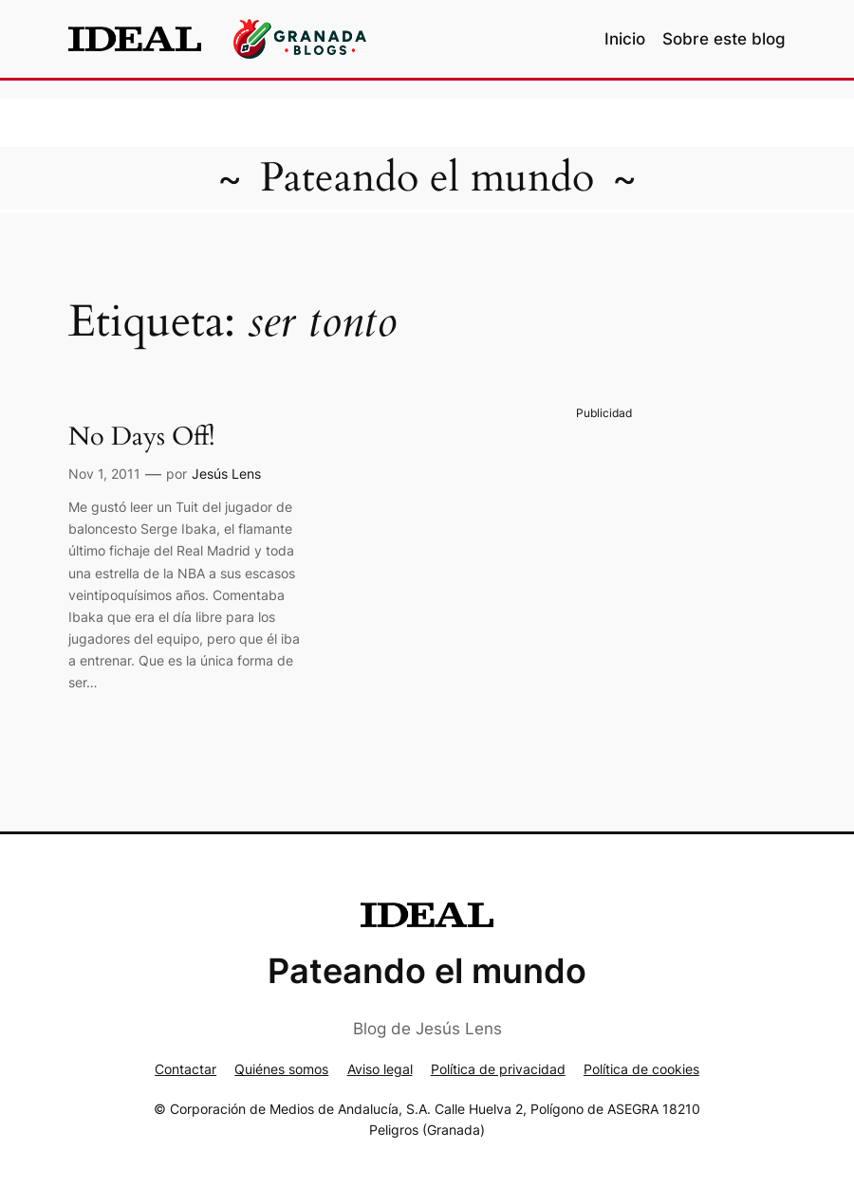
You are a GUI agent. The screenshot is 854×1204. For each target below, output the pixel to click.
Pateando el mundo (427, 178)
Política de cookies (641, 1069)
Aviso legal (380, 1069)
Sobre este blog (724, 38)
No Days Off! (141, 437)
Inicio (624, 38)
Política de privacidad (498, 1069)
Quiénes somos (281, 1069)
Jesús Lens (226, 473)
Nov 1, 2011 (104, 473)
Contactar (185, 1069)
